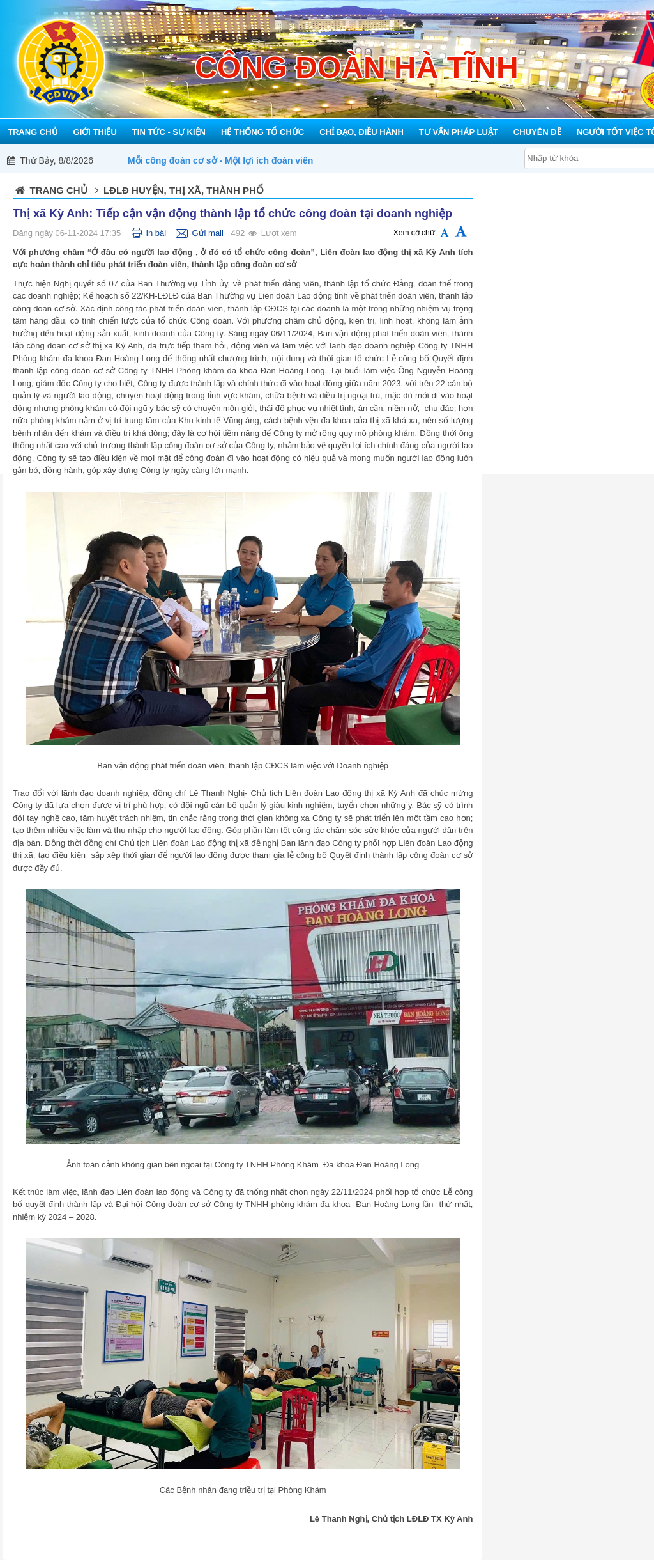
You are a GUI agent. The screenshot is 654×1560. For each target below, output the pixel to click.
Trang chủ (58, 190)
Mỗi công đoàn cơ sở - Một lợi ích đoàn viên (220, 160)
